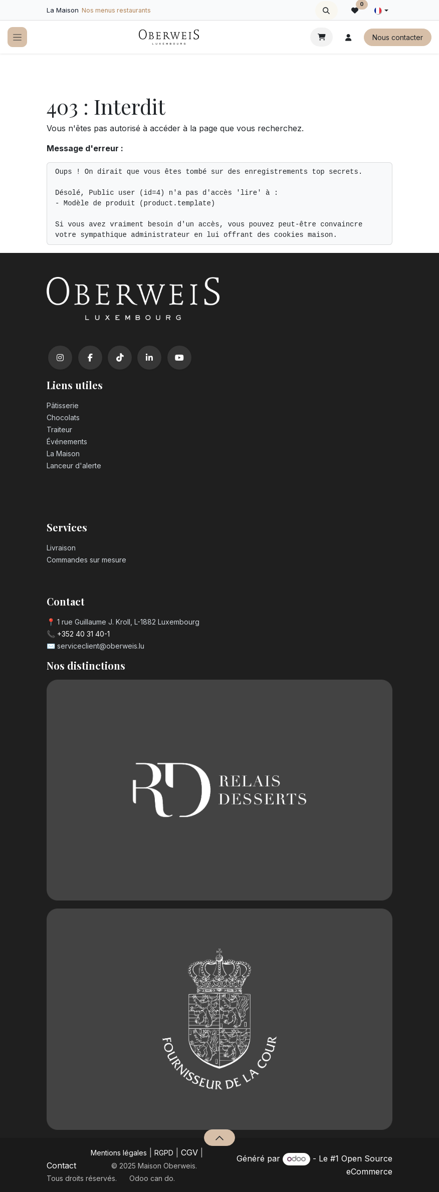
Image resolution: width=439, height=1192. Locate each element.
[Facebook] (90, 358)
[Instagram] (60, 358)
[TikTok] (120, 358)
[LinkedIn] (149, 358)
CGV (189, 1152)
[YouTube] (179, 358)
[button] (326, 10)
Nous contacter (397, 37)
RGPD (163, 1152)
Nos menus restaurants (116, 10)
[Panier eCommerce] (321, 37)
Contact (61, 1165)
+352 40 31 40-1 (83, 634)
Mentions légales (119, 1152)
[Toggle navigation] (17, 37)
